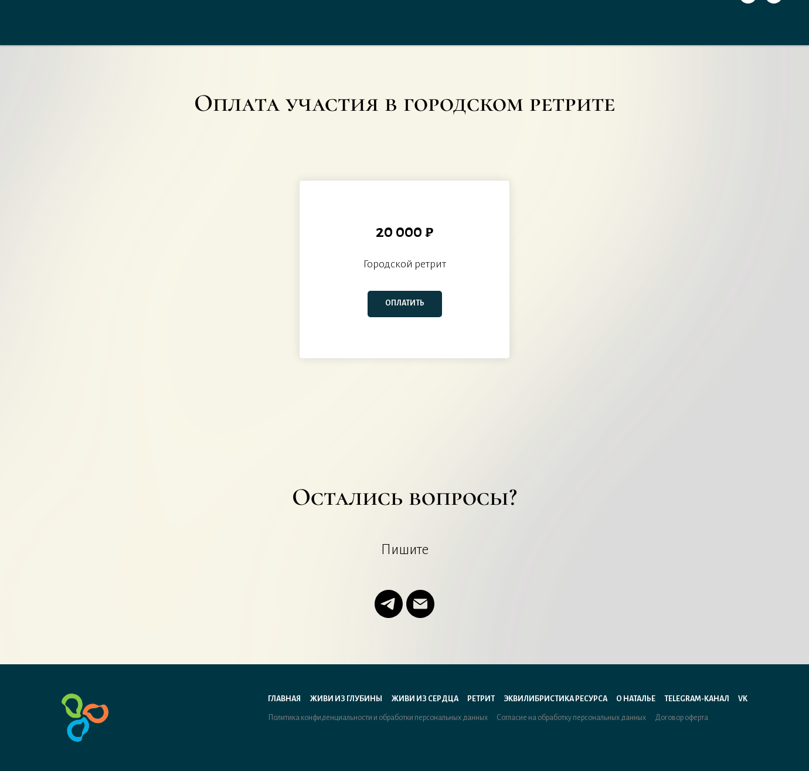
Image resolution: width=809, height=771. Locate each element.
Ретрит (481, 699)
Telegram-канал (696, 699)
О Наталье (635, 699)
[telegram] (389, 604)
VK (742, 699)
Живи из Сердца (424, 699)
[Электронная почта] (420, 604)
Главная (284, 699)
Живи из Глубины (346, 699)
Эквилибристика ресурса (555, 699)
